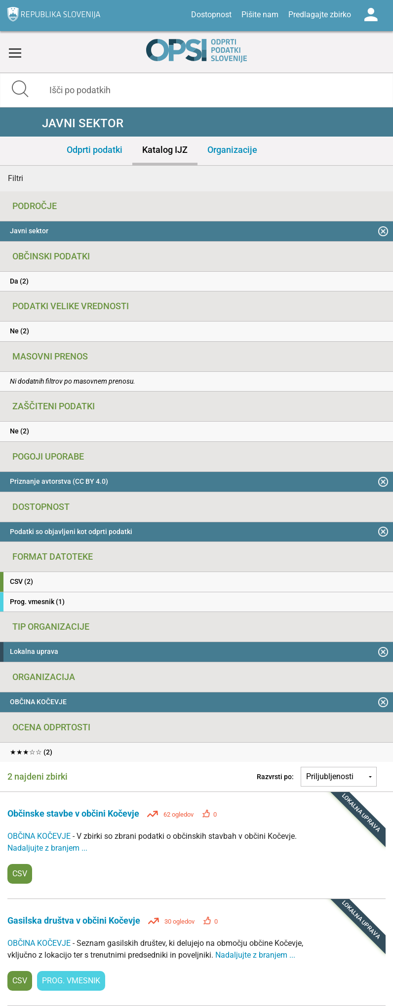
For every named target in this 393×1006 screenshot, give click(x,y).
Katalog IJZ (165, 149)
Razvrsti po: (275, 777)
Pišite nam (259, 14)
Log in (371, 15)
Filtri (15, 178)
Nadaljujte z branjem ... (47, 848)
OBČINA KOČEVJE (40, 836)
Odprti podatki (94, 149)
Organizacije (232, 149)
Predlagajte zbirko (319, 14)
